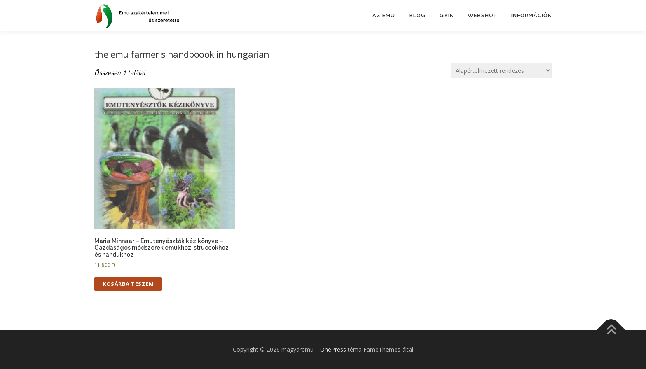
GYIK (447, 15)
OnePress (333, 349)
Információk (531, 15)
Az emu (383, 15)
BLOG (417, 15)
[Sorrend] (501, 70)
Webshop (482, 15)
